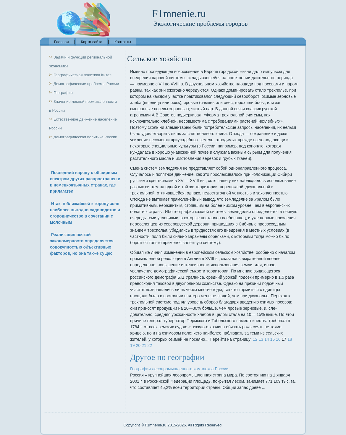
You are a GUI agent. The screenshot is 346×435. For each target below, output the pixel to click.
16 (278, 339)
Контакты (122, 42)
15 (272, 339)
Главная (61, 42)
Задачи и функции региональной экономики (80, 61)
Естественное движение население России (83, 123)
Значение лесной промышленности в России (83, 106)
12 (255, 339)
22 (149, 345)
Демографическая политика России (85, 137)
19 (132, 345)
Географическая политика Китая (82, 75)
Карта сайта (91, 42)
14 (266, 339)
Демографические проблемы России (86, 84)
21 (144, 345)
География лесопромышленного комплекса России (179, 368)
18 (289, 339)
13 (261, 339)
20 (138, 345)
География (63, 92)
